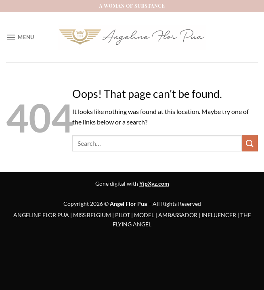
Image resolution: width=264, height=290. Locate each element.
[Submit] (250, 143)
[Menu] (20, 37)
